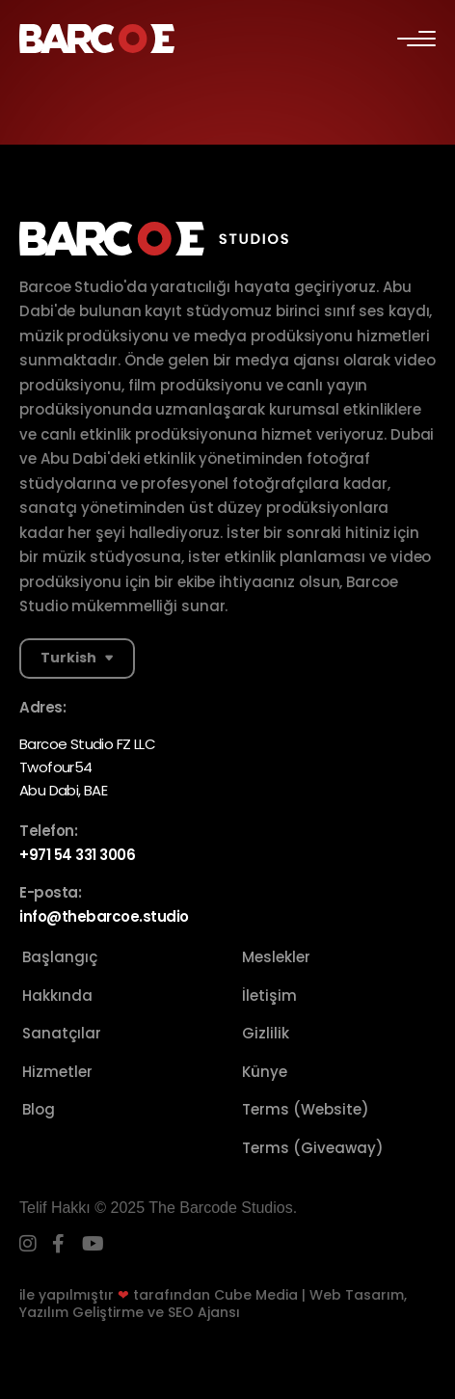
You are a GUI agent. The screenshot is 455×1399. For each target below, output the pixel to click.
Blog (38, 1109)
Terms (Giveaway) (313, 1148)
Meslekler (276, 957)
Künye (264, 1072)
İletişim (269, 995)
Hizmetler (57, 1072)
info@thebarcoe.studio (104, 916)
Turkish (68, 657)
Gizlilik (265, 1033)
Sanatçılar (61, 1033)
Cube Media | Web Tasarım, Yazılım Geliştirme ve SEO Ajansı (213, 1303)
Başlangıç (59, 957)
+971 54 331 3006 (77, 855)
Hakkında (57, 995)
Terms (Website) (305, 1109)
